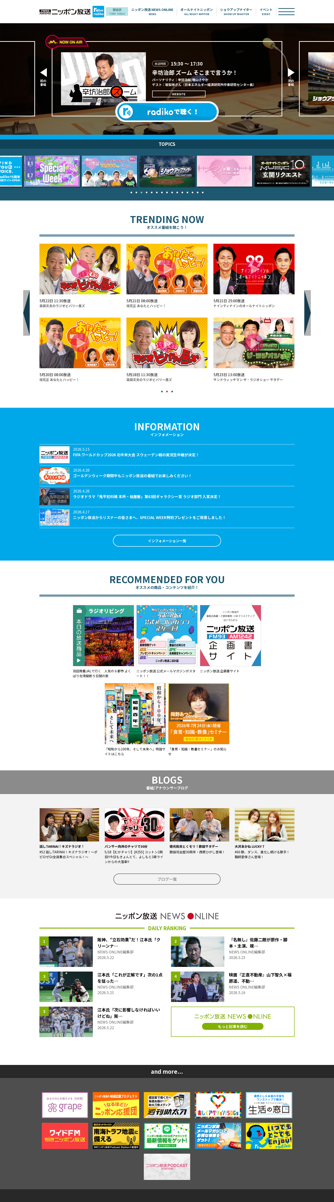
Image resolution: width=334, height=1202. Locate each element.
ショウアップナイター (243, 11)
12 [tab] (187, 192)
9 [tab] (172, 192)
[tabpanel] (167, 171)
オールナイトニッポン (203, 11)
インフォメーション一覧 (167, 541)
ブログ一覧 (167, 880)
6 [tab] (156, 192)
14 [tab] (197, 192)
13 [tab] (192, 192)
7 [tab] (162, 192)
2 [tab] (136, 192)
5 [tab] (151, 192)
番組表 (123, 11)
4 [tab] (146, 192)
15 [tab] (202, 192)
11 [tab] (182, 192)
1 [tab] (131, 192)
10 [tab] (177, 192)
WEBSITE (175, 94)
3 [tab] (141, 192)
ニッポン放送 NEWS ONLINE (159, 11)
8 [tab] (167, 192)
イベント (272, 11)
